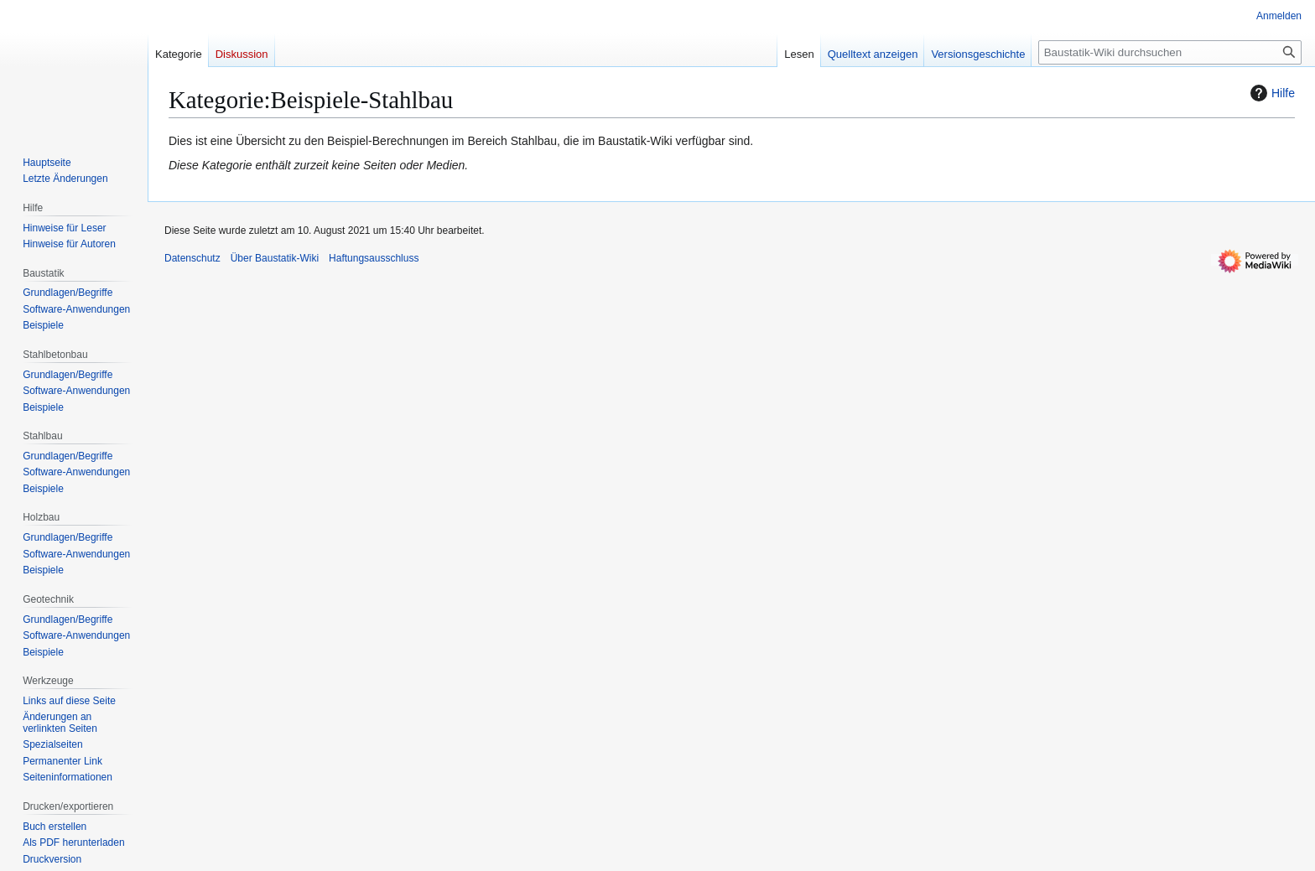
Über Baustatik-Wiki (275, 258)
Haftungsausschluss (373, 258)
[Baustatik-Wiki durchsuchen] (1170, 52)
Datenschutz (192, 258)
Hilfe (1270, 93)
